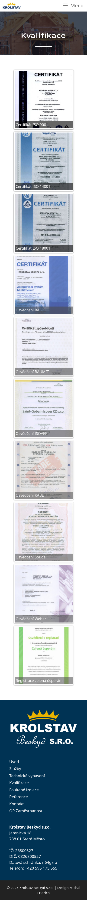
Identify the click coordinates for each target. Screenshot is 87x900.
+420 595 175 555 (41, 868)
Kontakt (16, 803)
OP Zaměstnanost (25, 810)
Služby (15, 768)
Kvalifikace (19, 782)
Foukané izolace (24, 789)
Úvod (14, 761)
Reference (18, 796)
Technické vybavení (27, 775)
